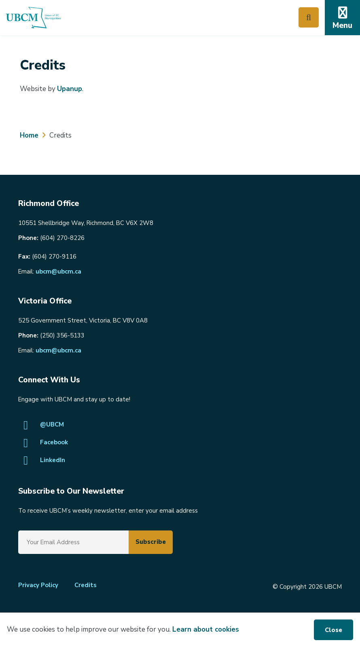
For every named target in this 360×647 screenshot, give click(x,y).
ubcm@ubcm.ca (58, 271)
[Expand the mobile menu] (342, 17)
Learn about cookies (205, 629)
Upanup (69, 88)
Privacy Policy (38, 585)
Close (333, 630)
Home (29, 135)
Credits (85, 585)
